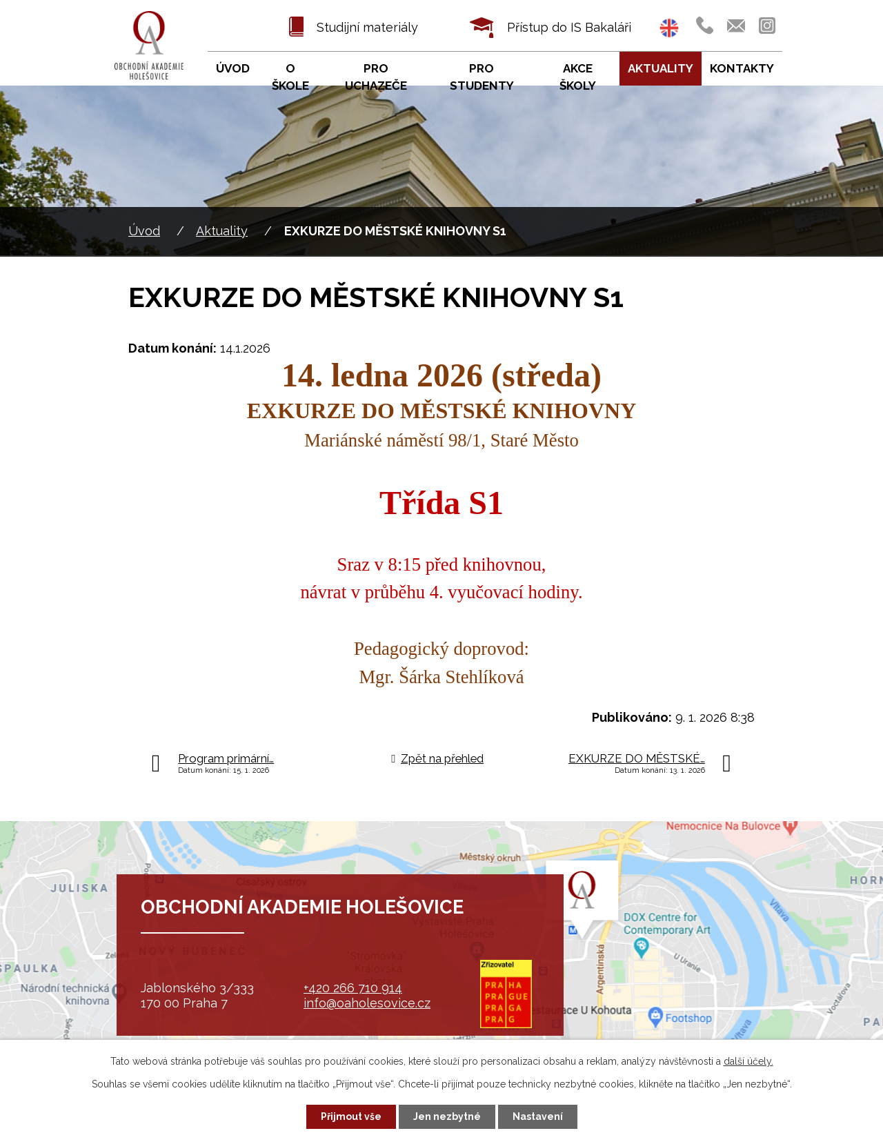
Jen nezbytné (447, 1116)
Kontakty (742, 68)
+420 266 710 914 (353, 988)
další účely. (748, 1061)
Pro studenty (482, 77)
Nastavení (538, 1116)
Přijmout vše (351, 1116)
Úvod (144, 231)
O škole (290, 77)
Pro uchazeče (376, 77)
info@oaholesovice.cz (367, 1003)
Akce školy (577, 77)
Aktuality (222, 231)
